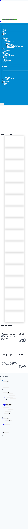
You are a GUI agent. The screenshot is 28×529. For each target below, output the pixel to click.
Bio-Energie (5, 39)
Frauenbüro (5, 59)
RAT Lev (2, 381)
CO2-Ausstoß (5, 51)
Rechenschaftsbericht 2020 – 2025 (6, 81)
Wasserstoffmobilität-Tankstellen (10, 47)
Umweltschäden (4, 32)
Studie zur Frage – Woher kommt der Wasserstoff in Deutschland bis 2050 (15, 46)
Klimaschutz (4, 34)
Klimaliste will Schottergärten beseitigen (12, 355)
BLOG (2, 380)
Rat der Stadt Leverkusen (5, 29)
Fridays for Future (5, 61)
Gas (4, 405)
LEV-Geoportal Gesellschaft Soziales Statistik (7, 417)
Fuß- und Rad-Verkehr (5, 409)
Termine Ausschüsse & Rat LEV (6, 382)
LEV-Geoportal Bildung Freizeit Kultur (7, 62)
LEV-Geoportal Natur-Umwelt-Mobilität (7, 36)
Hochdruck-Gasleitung (8, 50)
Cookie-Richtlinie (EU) (5, 84)
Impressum (4, 82)
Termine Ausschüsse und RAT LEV (6, 65)
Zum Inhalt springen (2, 0)
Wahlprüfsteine (4, 30)
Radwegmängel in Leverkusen (7, 54)
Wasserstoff (5, 397)
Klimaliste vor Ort (4, 423)
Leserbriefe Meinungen (5, 79)
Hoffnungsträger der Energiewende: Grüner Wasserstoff (13, 45)
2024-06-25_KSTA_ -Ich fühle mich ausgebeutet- (22, 334)
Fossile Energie (4, 404)
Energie (2, 392)
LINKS (3, 424)
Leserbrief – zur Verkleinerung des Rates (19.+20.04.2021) (5, 355)
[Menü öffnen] (2, 104)
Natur (3, 35)
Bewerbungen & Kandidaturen (7, 77)
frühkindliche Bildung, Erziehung (7, 60)
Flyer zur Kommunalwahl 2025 (13, 334)
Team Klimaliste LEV (4, 420)
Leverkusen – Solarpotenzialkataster (10, 41)
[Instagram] (1, 21)
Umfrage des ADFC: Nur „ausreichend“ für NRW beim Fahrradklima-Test (22, 356)
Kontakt (2, 432)
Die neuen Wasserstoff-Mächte (10, 44)
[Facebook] (0, 21)
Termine (2, 418)
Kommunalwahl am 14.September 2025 (4, 334)
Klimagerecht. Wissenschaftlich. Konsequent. (9, 78)
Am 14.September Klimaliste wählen (9, 19)
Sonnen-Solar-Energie (6, 395)
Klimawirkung (4, 33)
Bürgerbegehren (5, 57)
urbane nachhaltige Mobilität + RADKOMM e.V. (9, 55)
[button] (14, 130)
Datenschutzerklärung (5, 83)
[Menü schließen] (0, 379)
